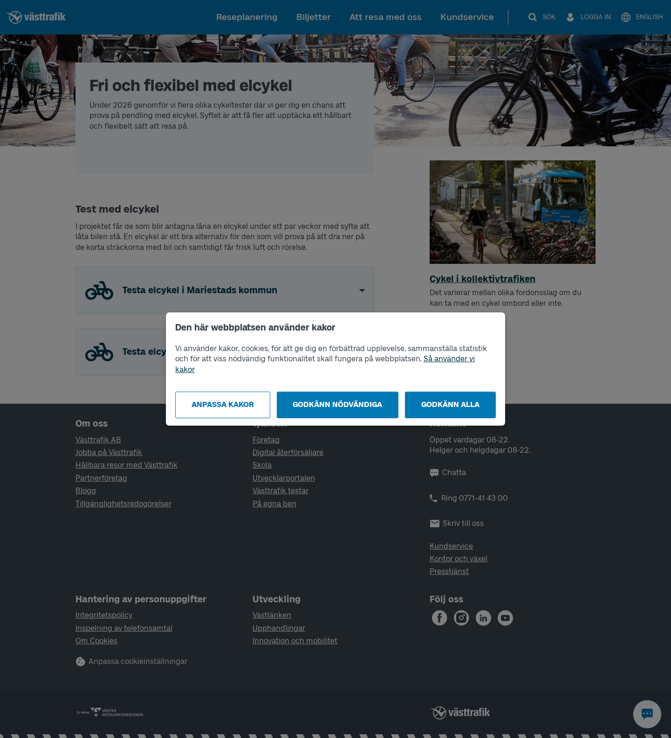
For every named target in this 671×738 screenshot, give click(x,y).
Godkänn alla (450, 404)
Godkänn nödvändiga (337, 404)
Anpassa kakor (223, 404)
